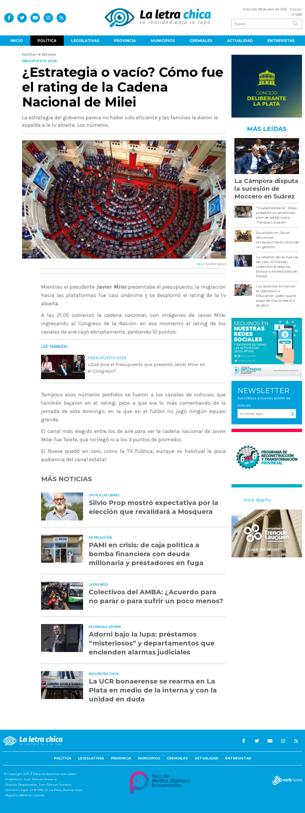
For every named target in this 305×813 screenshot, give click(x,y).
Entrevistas (281, 40)
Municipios (163, 40)
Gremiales (200, 40)
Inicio (16, 40)
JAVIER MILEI (216, 264)
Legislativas (85, 40)
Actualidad (240, 40)
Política (47, 40)
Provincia (125, 40)
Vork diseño (257, 500)
